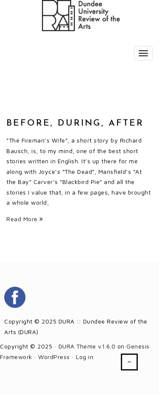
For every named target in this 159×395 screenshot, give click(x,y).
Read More (24, 218)
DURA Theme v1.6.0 (87, 346)
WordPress (54, 356)
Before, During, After (75, 123)
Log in (84, 356)
